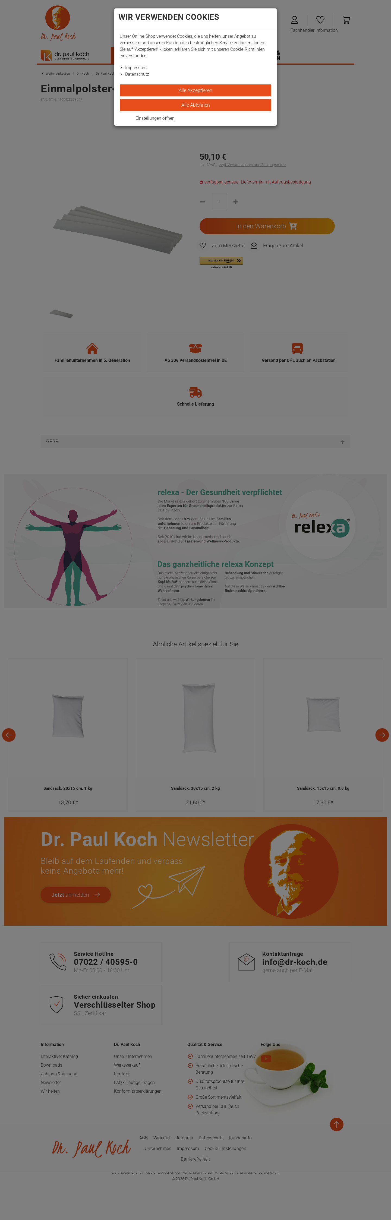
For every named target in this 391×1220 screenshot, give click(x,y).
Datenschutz (137, 74)
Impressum (136, 67)
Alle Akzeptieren (195, 90)
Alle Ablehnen (195, 105)
